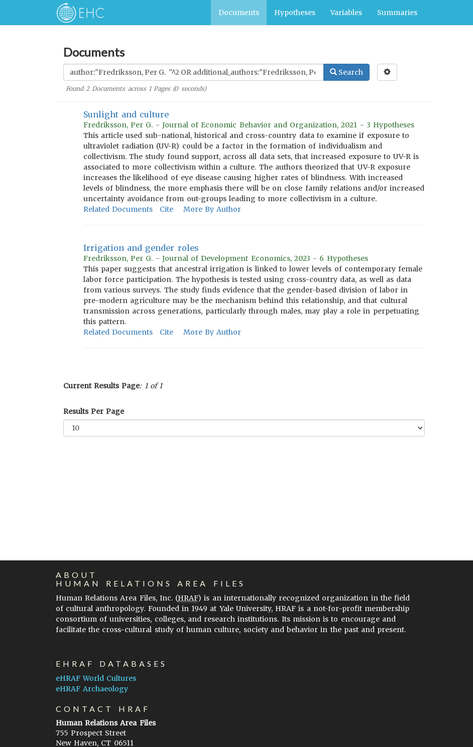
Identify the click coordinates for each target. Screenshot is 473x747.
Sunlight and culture (126, 114)
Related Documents (118, 209)
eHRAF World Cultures (96, 678)
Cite (166, 209)
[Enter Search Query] (193, 72)
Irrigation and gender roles (141, 248)
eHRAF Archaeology (92, 688)
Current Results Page (101, 385)
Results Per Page (93, 411)
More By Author (212, 209)
